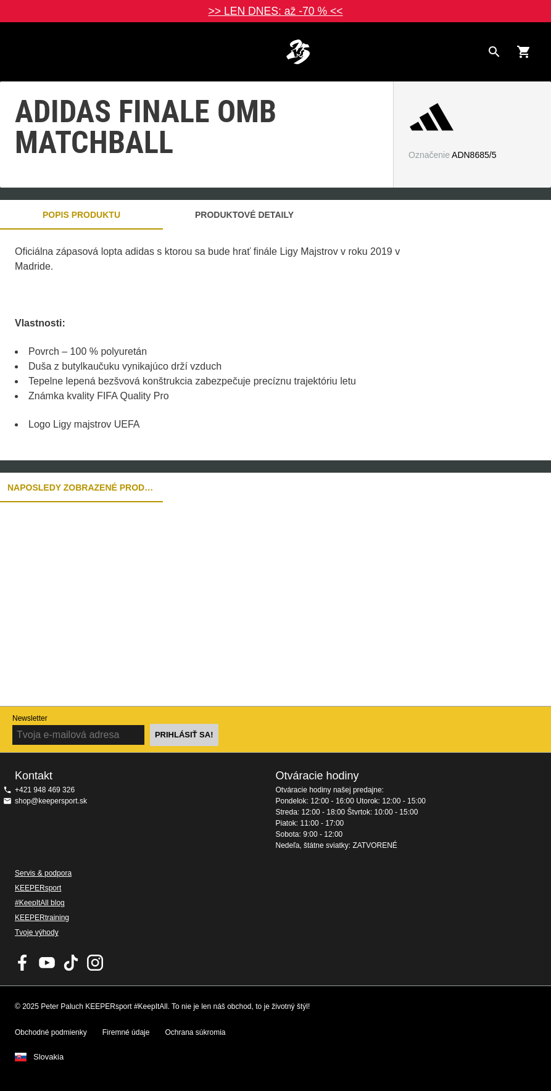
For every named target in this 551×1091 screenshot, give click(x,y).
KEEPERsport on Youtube (47, 963)
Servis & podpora (43, 873)
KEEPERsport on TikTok (71, 963)
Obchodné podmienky (51, 1032)
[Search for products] (494, 51)
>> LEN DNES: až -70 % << (275, 11)
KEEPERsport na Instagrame (95, 963)
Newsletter (30, 718)
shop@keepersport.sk (51, 801)
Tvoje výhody (37, 932)
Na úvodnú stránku (298, 51)
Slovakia (48, 1057)
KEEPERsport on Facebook (23, 963)
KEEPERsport (38, 888)
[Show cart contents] (524, 51)
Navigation (20, 52)
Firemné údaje (126, 1032)
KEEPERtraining (42, 917)
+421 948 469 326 (45, 790)
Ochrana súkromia (195, 1032)
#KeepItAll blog (40, 902)
